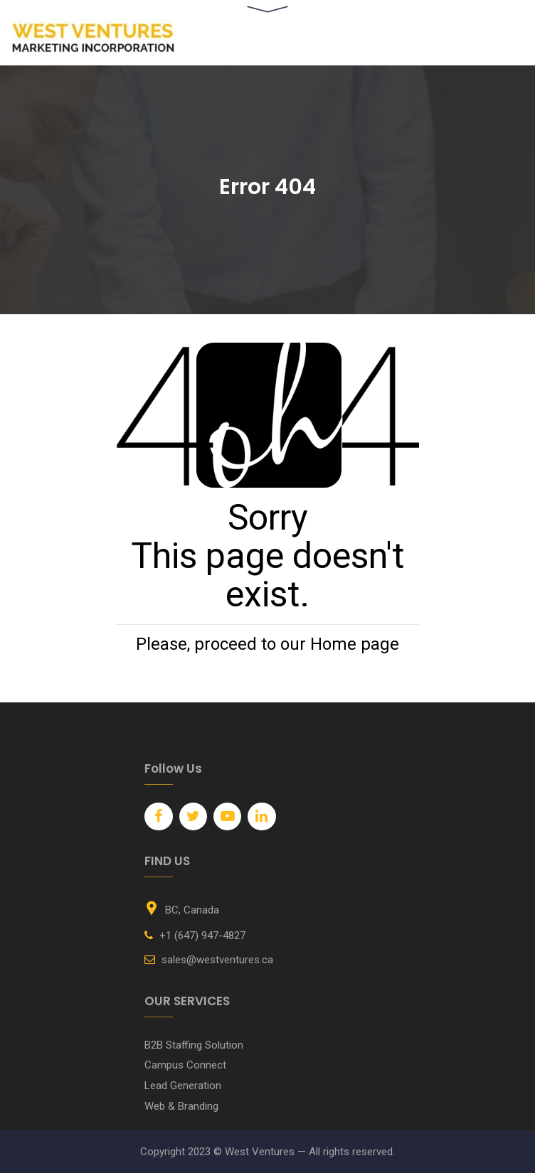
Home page (354, 644)
